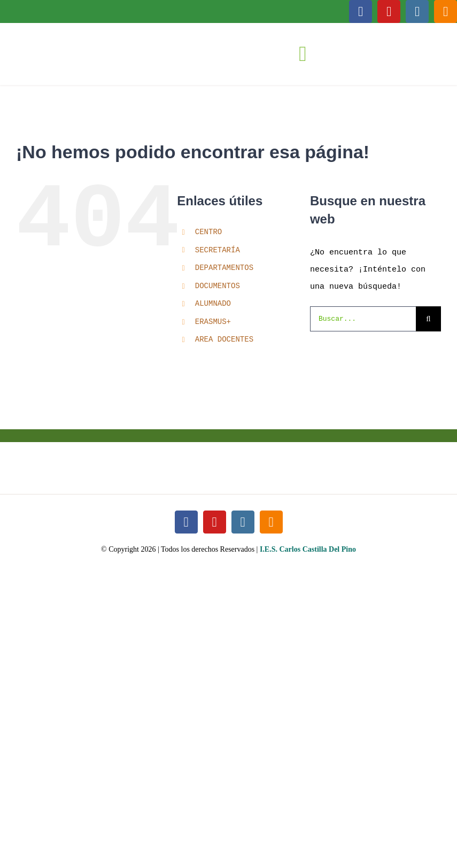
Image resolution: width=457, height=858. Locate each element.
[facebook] (360, 11)
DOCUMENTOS (217, 286)
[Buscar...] (363, 318)
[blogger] (445, 11)
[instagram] (417, 11)
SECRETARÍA (217, 250)
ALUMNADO (213, 304)
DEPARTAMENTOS (224, 268)
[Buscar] (428, 318)
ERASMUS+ (213, 322)
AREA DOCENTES (224, 340)
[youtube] (388, 11)
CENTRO (208, 232)
